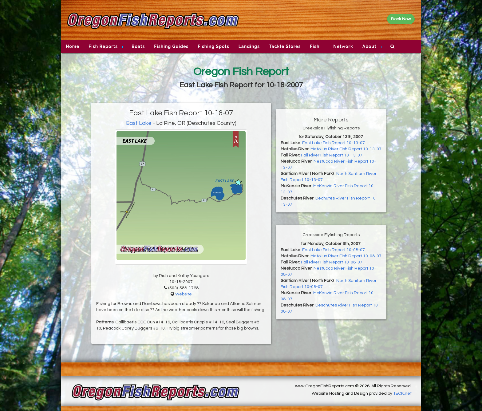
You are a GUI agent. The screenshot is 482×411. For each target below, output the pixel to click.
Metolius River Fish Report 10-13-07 (345, 149)
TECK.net (402, 393)
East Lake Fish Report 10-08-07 (333, 250)
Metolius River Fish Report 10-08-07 (345, 256)
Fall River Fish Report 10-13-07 (331, 155)
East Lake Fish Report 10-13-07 (333, 143)
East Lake (139, 123)
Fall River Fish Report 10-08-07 (331, 262)
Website (183, 294)
